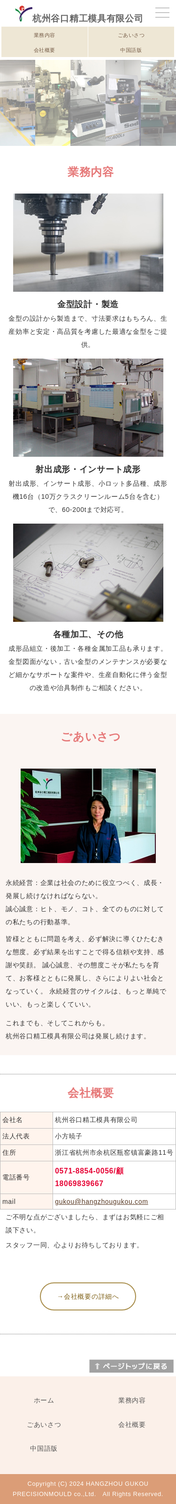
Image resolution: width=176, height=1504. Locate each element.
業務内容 (44, 35)
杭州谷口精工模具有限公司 (79, 18)
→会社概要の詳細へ (88, 1296)
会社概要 (44, 50)
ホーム (44, 1400)
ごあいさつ (131, 35)
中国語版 (131, 50)
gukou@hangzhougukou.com (101, 1201)
